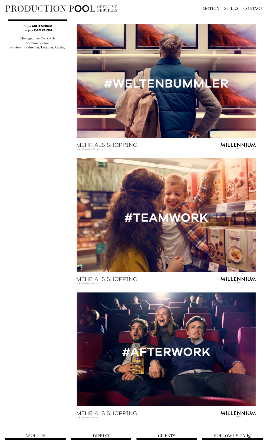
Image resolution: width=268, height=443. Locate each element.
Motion (211, 8)
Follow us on (229, 436)
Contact (253, 8)
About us (35, 436)
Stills (231, 8)
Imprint (101, 436)
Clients (166, 436)
